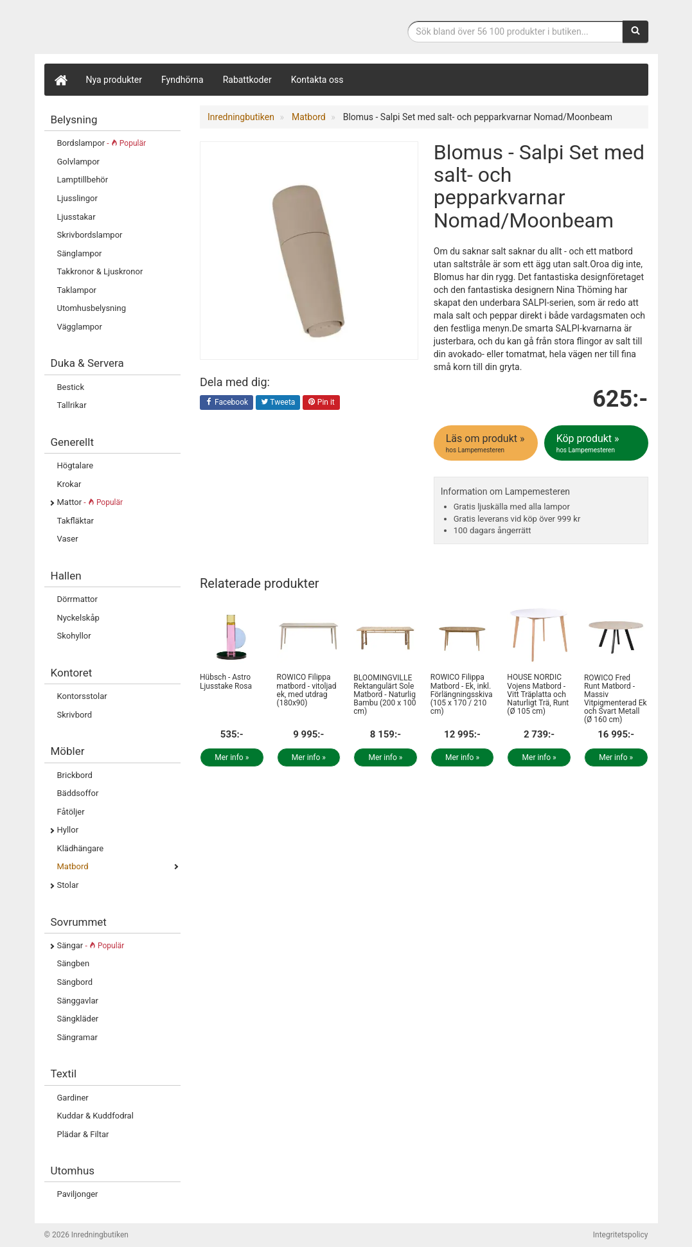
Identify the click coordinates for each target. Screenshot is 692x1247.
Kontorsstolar (82, 696)
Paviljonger (77, 1194)
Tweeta (278, 403)
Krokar (69, 484)
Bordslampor (101, 143)
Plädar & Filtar (83, 1134)
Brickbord (75, 775)
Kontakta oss (317, 80)
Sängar (91, 945)
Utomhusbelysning (91, 308)
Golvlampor (78, 161)
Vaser (67, 539)
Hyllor (68, 830)
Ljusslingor (77, 198)
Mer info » (232, 757)
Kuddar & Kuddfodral (95, 1115)
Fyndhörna (182, 80)
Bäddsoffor (78, 793)
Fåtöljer (71, 812)
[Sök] (635, 31)
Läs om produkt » (487, 443)
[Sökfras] (515, 31)
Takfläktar (75, 521)
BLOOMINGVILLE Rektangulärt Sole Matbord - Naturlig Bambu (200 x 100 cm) (384, 694)
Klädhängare (80, 848)
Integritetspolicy (620, 1234)
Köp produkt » (597, 443)
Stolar (68, 885)
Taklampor (76, 290)
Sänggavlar (77, 1000)
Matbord (73, 866)
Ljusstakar (76, 217)
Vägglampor (79, 327)
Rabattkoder (247, 80)
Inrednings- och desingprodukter (140, 28)
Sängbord (75, 982)
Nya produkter (114, 80)
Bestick (71, 387)
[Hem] (60, 80)
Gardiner (73, 1097)
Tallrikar (72, 405)
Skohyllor (74, 636)
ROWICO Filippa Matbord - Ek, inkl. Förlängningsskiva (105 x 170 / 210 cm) (461, 694)
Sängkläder (78, 1018)
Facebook (226, 403)
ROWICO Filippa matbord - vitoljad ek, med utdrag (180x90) (307, 690)
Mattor (90, 502)
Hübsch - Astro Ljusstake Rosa (226, 681)
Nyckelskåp (78, 618)
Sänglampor (79, 253)
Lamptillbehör (83, 179)
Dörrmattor (77, 599)
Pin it (321, 403)
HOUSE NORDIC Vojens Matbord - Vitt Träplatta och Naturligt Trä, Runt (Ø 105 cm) (538, 694)
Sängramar (77, 1037)
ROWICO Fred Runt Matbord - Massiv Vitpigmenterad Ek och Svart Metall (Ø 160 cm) (615, 699)
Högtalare (75, 465)
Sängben (73, 963)
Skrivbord (75, 715)
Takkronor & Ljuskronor (100, 271)
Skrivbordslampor (90, 235)
